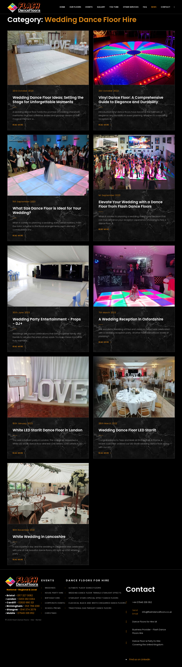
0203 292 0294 (27, 599)
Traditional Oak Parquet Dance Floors (90, 608)
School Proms (53, 608)
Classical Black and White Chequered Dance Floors (97, 603)
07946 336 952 (25, 613)
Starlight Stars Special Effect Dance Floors (94, 598)
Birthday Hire (52, 598)
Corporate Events (55, 603)
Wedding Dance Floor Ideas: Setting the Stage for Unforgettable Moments (48, 99)
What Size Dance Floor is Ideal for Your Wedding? (47, 210)
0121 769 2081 (32, 606)
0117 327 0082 (25, 595)
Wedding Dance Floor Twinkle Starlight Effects (95, 593)
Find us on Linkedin (139, 659)
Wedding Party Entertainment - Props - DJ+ (47, 321)
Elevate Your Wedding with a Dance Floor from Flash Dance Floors (130, 204)
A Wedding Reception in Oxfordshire (131, 319)
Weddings (50, 588)
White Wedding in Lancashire (39, 536)
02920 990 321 (26, 602)
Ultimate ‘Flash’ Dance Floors (85, 588)
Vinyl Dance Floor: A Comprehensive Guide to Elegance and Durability (131, 99)
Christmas (51, 613)
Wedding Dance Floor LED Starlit (127, 430)
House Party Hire (54, 593)
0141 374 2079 (28, 609)
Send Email (135, 612)
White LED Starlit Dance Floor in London (47, 430)
